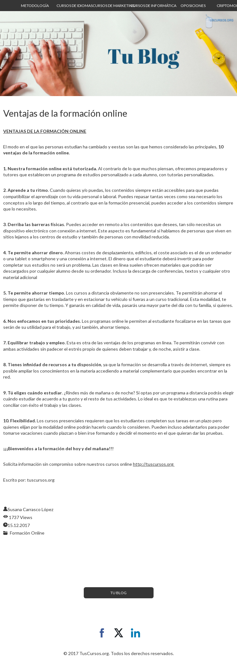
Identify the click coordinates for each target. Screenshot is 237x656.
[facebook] (101, 633)
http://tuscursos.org (153, 464)
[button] (35, 5)
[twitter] (118, 633)
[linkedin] (135, 633)
